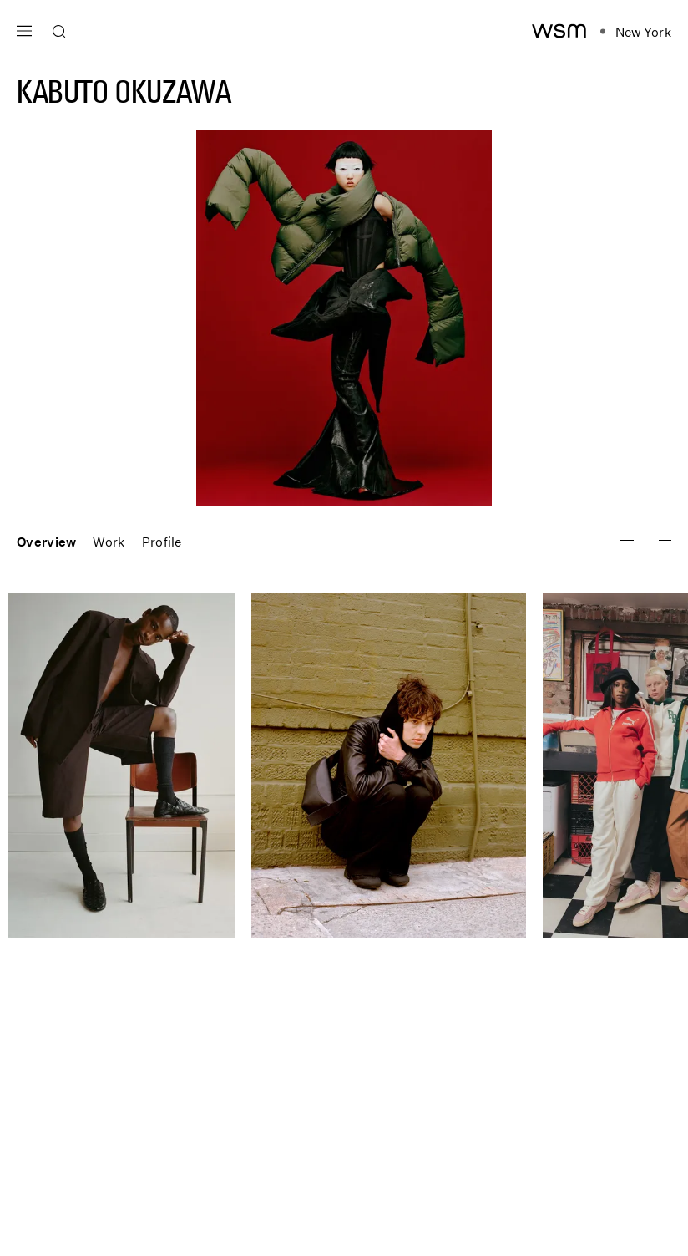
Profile (162, 541)
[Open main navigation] (24, 29)
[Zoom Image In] (627, 540)
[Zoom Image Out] (665, 540)
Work (108, 541)
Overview (46, 541)
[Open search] (59, 31)
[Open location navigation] (635, 32)
